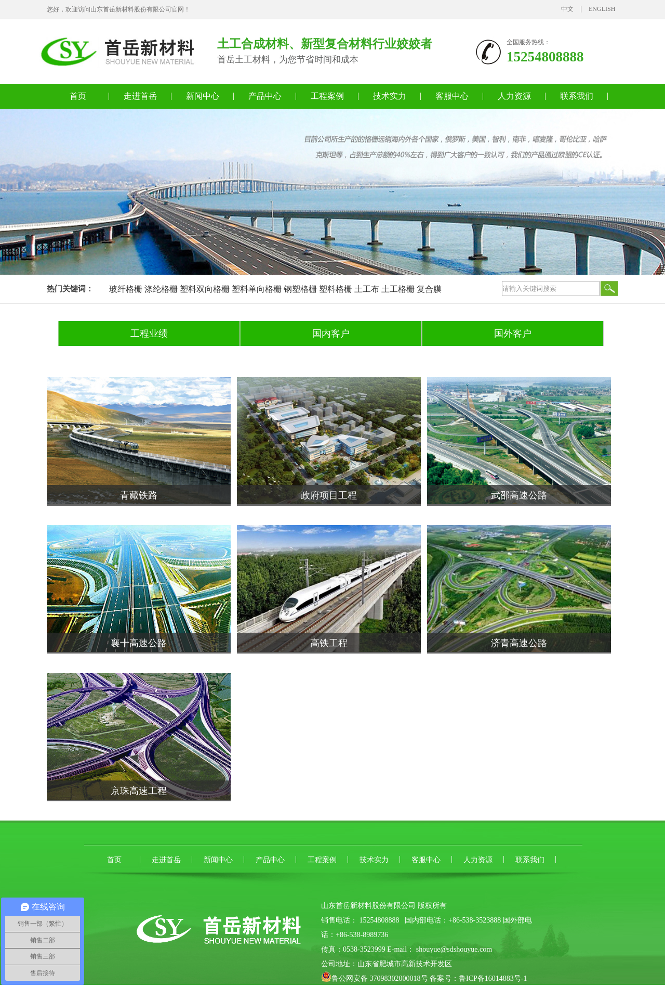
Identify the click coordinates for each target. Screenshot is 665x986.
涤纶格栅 (161, 289)
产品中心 (265, 96)
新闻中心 (202, 96)
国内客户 (331, 333)
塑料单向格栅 (257, 289)
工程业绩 (149, 333)
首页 (78, 96)
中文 (567, 8)
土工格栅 (398, 289)
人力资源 (514, 96)
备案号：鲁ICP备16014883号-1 (478, 978)
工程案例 (327, 96)
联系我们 (576, 96)
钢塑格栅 (300, 289)
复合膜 (429, 289)
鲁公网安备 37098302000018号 (379, 978)
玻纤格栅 (125, 289)
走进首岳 (140, 96)
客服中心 (452, 96)
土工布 (366, 289)
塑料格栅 (335, 289)
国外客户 (512, 333)
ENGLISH (602, 8)
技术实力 (389, 96)
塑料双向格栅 (205, 289)
